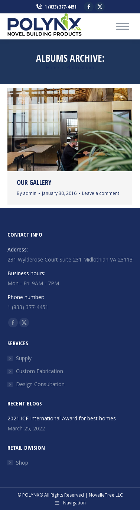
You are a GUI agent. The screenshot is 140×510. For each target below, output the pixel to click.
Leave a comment (100, 193)
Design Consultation (40, 384)
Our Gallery (34, 182)
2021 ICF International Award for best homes (61, 418)
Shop (22, 462)
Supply (24, 358)
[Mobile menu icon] (123, 26)
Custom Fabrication (39, 371)
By (26, 193)
